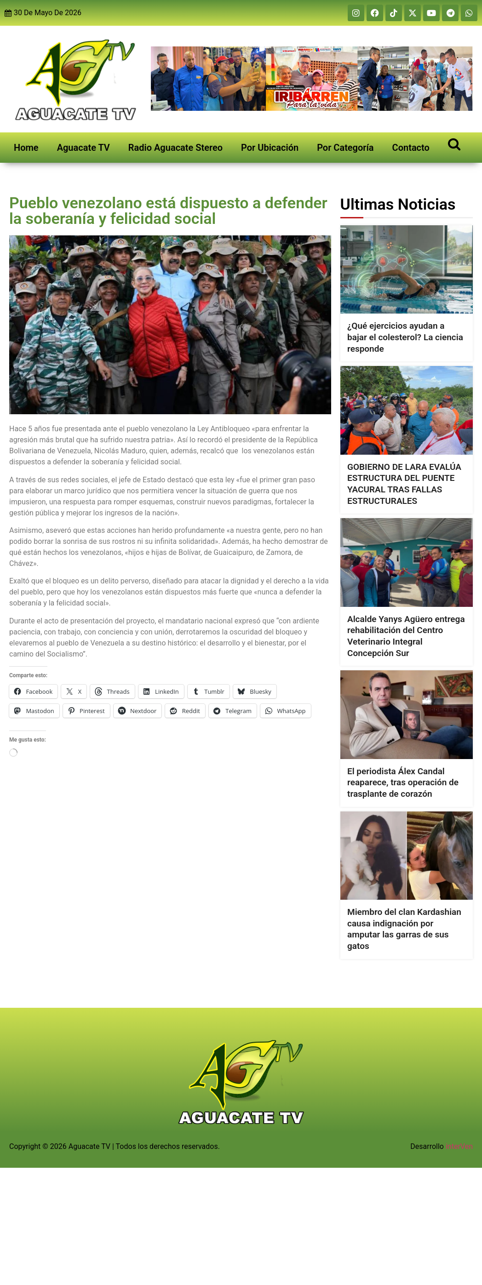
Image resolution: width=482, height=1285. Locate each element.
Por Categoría (345, 147)
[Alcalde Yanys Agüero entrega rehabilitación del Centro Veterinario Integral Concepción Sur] (406, 562)
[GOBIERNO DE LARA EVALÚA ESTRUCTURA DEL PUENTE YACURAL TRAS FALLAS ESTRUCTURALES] (406, 410)
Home (26, 147)
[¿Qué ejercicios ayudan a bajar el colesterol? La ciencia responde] (406, 269)
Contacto (411, 147)
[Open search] (454, 143)
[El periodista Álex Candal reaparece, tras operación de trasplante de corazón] (406, 714)
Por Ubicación (269, 147)
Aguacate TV (83, 147)
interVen (459, 1146)
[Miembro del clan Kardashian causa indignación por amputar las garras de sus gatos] (406, 855)
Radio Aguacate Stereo (175, 147)
